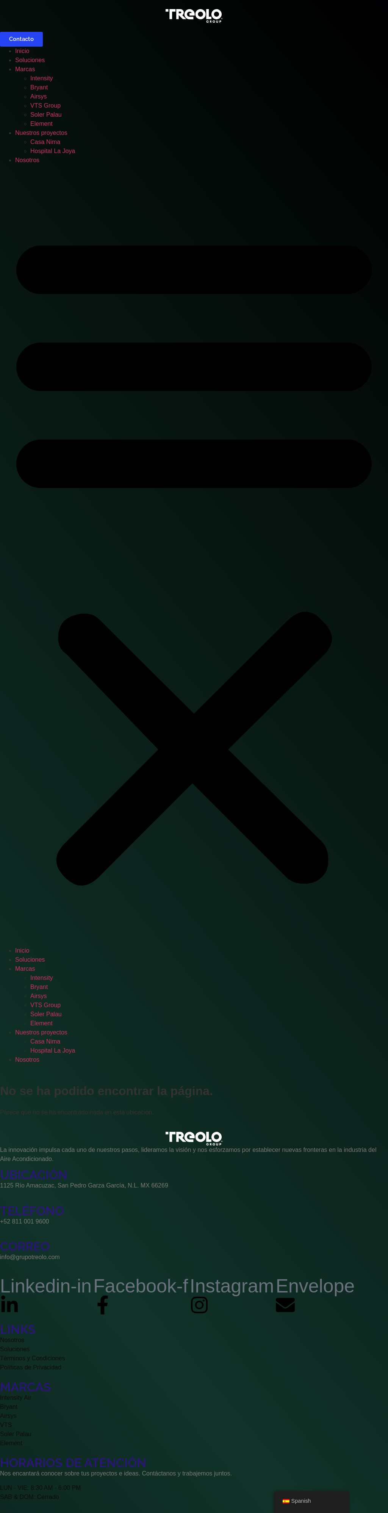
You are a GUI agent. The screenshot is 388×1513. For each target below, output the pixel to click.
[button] (194, 555)
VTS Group (45, 105)
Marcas (25, 69)
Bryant (39, 87)
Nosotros (27, 160)
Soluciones (30, 60)
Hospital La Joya (52, 151)
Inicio (22, 51)
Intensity (41, 78)
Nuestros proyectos (41, 133)
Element (41, 123)
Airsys (38, 96)
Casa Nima (45, 142)
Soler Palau (46, 114)
